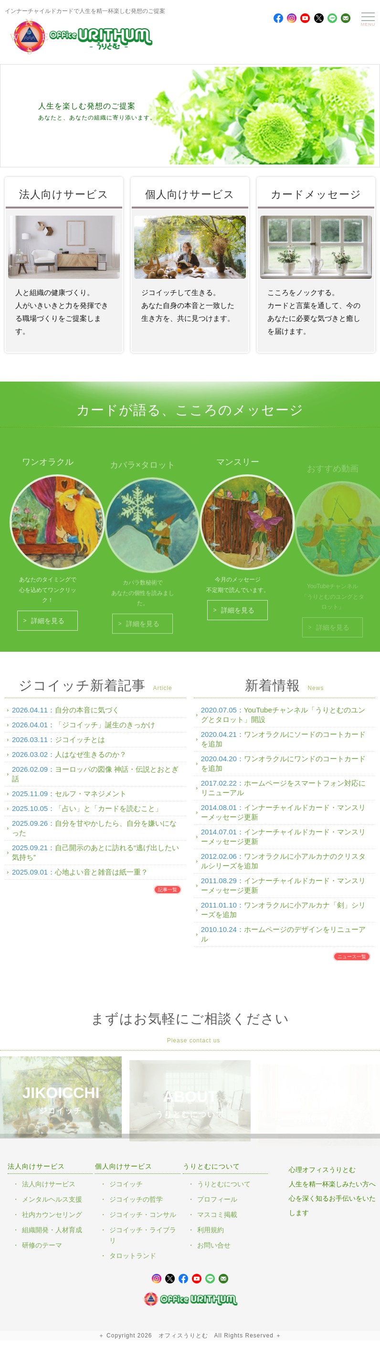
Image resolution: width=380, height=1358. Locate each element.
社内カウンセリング (52, 1214)
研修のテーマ (42, 1245)
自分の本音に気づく (87, 716)
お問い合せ (214, 1245)
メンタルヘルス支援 (52, 1199)
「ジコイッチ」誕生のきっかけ (105, 731)
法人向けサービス (48, 1184)
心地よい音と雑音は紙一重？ (101, 878)
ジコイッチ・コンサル (142, 1214)
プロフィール (217, 1199)
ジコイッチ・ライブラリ (142, 1235)
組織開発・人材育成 (52, 1230)
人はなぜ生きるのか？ (91, 760)
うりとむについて (224, 1184)
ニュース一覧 (352, 962)
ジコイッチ (126, 1184)
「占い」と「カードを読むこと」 (108, 814)
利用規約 (210, 1230)
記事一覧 (167, 895)
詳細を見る (47, 627)
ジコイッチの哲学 (136, 1199)
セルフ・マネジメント (91, 800)
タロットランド (132, 1255)
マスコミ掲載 (217, 1214)
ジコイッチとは (80, 746)
